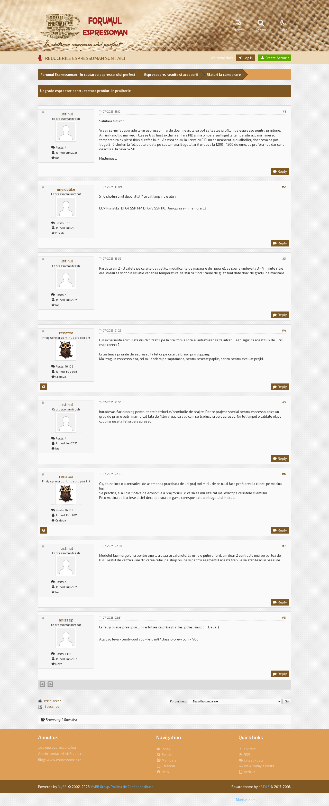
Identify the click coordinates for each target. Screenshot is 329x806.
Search (164, 755)
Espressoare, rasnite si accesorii (171, 74)
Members (166, 760)
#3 (284, 258)
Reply (279, 171)
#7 (284, 545)
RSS (244, 755)
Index (163, 749)
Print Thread (52, 700)
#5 (284, 402)
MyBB (62, 787)
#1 (284, 111)
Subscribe (51, 706)
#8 (284, 617)
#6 (284, 473)
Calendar (165, 766)
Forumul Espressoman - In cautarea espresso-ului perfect (88, 74)
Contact (247, 749)
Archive (247, 772)
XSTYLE (264, 787)
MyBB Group (99, 787)
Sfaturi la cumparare (224, 74)
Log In (245, 58)
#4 (284, 330)
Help (162, 772)
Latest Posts (251, 760)
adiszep (66, 619)
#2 (284, 186)
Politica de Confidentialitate (132, 787)
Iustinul (66, 113)
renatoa (66, 332)
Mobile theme (247, 800)
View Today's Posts (256, 766)
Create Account (274, 58)
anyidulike (66, 189)
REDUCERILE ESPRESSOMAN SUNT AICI (85, 58)
